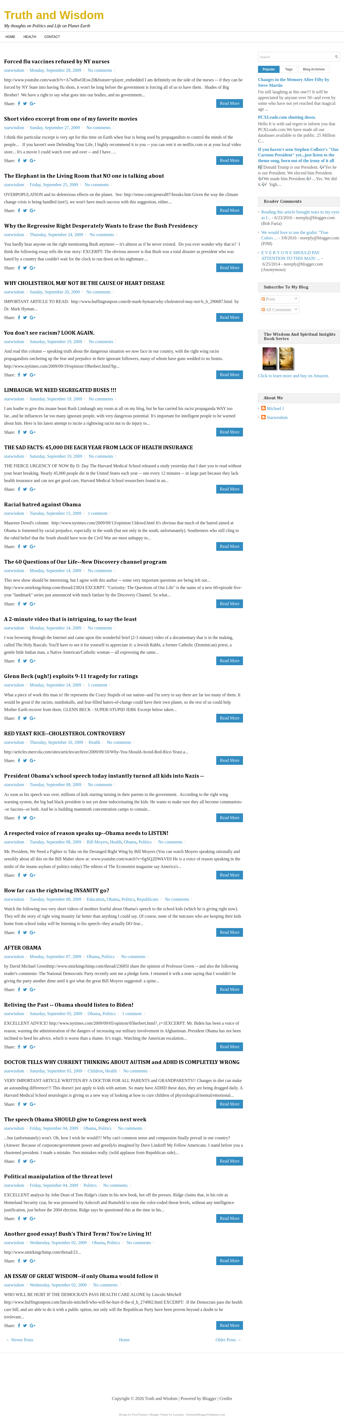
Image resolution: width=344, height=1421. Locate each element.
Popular (269, 69)
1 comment (98, 513)
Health (29, 37)
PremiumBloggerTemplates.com (205, 1414)
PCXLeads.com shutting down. (287, 117)
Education (96, 899)
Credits (226, 1398)
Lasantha (178, 1414)
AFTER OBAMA (22, 948)
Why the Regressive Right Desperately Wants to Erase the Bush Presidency (101, 226)
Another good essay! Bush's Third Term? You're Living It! (78, 1234)
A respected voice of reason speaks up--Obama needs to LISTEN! (86, 833)
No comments (100, 70)
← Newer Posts (19, 1339)
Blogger (209, 1398)
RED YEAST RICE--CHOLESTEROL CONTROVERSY (64, 733)
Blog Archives (314, 69)
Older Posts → (228, 1339)
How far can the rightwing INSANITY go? (56, 890)
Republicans (147, 899)
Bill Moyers (97, 842)
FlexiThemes (139, 1414)
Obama (130, 842)
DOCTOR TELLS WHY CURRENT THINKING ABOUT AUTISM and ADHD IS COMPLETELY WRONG (122, 1062)
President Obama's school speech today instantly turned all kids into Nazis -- (104, 776)
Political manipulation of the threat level (58, 1176)
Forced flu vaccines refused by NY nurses (56, 61)
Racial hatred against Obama (42, 504)
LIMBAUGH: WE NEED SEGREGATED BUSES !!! (60, 390)
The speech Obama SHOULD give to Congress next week (75, 1119)
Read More (229, 103)
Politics (145, 842)
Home (10, 37)
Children (95, 1071)
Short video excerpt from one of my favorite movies (70, 119)
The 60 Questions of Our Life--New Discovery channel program (85, 562)
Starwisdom (277, 417)
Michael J (275, 408)
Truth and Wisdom (54, 15)
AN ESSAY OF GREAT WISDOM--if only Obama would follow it (81, 1276)
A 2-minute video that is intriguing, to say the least (70, 619)
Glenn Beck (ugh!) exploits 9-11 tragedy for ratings (71, 676)
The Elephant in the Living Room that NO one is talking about (84, 176)
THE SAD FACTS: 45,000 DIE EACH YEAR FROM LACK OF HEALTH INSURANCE (98, 447)
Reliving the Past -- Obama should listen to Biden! (69, 1005)
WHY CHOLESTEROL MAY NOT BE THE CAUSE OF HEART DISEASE (84, 283)
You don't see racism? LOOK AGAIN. (49, 333)
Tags (289, 69)
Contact (52, 37)
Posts (268, 299)
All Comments (276, 309)
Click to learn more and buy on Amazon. (293, 375)
